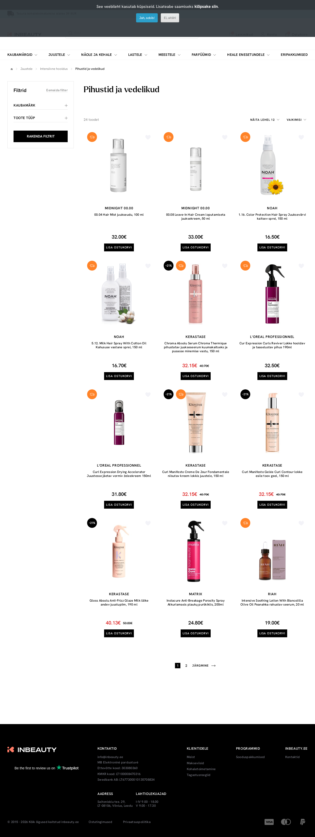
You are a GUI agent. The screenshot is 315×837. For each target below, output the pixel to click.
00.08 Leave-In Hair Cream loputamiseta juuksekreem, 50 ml (195, 217)
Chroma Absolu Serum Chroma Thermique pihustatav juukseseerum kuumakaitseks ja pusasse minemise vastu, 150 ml (195, 347)
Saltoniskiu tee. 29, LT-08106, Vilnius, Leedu (115, 803)
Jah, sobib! (147, 18)
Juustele (56, 55)
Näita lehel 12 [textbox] (262, 120)
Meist (191, 757)
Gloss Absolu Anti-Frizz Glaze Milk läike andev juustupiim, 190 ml (119, 602)
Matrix (195, 594)
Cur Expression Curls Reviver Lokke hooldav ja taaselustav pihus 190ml (272, 345)
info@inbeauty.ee (110, 757)
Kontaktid (292, 757)
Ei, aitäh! (170, 18)
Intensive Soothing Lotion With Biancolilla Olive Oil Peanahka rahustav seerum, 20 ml (272, 602)
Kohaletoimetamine (201, 769)
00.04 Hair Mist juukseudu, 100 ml (119, 215)
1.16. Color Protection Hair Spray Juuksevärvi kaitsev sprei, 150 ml (272, 217)
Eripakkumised (294, 55)
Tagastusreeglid (199, 775)
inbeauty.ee (70, 822)
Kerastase (195, 337)
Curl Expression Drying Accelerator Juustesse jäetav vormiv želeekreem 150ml (119, 474)
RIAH (272, 594)
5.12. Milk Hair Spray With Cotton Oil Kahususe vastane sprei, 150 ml (119, 345)
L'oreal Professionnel (272, 337)
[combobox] (265, 120)
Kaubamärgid (19, 55)
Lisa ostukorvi (119, 247)
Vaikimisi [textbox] (294, 120)
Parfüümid (201, 55)
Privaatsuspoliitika (137, 822)
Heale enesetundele (246, 55)
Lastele (135, 55)
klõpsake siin (206, 6)
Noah (272, 208)
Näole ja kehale (96, 55)
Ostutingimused (100, 822)
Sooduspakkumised (250, 757)
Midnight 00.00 (119, 208)
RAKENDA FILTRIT (41, 136)
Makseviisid (195, 763)
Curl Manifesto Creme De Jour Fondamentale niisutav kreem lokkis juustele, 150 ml (195, 474)
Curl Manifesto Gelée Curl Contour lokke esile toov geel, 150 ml (272, 474)
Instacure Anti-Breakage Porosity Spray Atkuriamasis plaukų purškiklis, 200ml (196, 602)
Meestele (166, 55)
